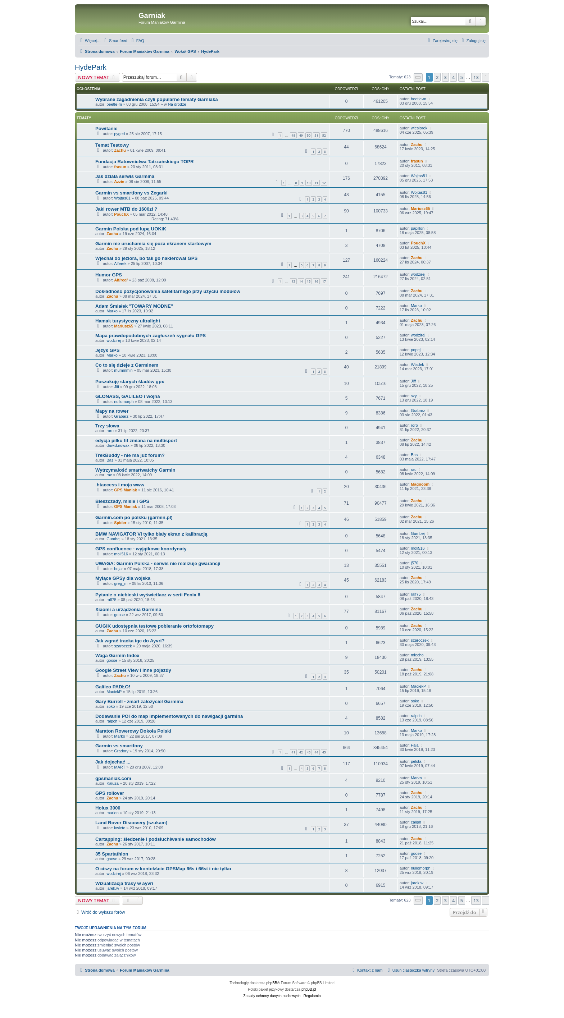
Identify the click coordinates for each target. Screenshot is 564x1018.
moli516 (121, 554)
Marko (112, 311)
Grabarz (121, 416)
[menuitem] (115, 40)
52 (324, 135)
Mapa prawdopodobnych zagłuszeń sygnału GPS (150, 335)
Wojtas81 (419, 176)
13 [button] (476, 77)
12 (324, 182)
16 (316, 281)
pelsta (416, 761)
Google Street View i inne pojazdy (133, 670)
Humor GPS (108, 275)
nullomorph (123, 401)
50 (308, 135)
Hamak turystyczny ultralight (127, 321)
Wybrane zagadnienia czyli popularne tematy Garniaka (156, 99)
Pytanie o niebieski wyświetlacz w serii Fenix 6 (147, 594)
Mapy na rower (111, 411)
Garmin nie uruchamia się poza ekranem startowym (153, 243)
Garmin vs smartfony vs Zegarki (131, 193)
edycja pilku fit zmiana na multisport (136, 440)
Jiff (116, 387)
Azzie (119, 181)
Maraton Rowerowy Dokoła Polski (133, 731)
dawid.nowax (117, 445)
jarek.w (112, 888)
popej (415, 350)
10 (308, 182)
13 (293, 281)
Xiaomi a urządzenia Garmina (128, 609)
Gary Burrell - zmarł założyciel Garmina (139, 701)
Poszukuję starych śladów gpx (129, 381)
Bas (109, 460)
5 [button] (461, 77)
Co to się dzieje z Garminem (126, 365)
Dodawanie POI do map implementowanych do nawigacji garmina (169, 716)
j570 (414, 563)
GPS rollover (109, 793)
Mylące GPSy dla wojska (122, 578)
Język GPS (107, 350)
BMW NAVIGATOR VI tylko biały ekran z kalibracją (151, 534)
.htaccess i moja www (119, 484)
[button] (418, 77)
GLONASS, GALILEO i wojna (127, 396)
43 (308, 752)
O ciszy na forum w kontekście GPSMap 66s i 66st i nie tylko (163, 868)
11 (316, 182)
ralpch (111, 721)
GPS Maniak (125, 490)
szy (414, 396)
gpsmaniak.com (113, 778)
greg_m (120, 583)
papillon (417, 228)
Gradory (121, 751)
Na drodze (177, 104)
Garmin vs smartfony (119, 745)
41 (293, 752)
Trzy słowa (107, 425)
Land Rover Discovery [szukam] (131, 822)
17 (324, 281)
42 (301, 752)
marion (112, 813)
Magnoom (420, 484)
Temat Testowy (112, 145)
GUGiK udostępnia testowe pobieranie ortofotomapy (154, 626)
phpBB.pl (308, 989)
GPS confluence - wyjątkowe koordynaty (141, 548)
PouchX (121, 214)
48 (293, 135)
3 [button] (445, 77)
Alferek (120, 263)
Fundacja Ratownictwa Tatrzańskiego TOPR (144, 161)
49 (301, 135)
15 (308, 281)
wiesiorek (419, 128)
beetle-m (114, 104)
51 (316, 135)
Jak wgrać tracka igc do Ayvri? (130, 640)
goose (119, 615)
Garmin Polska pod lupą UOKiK (130, 228)
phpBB (272, 983)
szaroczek (123, 646)
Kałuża (112, 783)
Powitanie (106, 128)
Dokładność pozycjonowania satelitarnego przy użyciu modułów (167, 291)
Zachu (120, 150)
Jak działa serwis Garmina (124, 176)
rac (109, 475)
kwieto (119, 828)
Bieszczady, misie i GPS (122, 501)
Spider (120, 523)
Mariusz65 (420, 208)
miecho (417, 655)
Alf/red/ (121, 280)
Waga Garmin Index (117, 655)
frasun (120, 167)
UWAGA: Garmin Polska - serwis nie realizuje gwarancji (157, 563)
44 (316, 752)
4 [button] (453, 77)
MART (119, 767)
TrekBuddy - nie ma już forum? (130, 455)
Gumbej (113, 539)
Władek (417, 364)
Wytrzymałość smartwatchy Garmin (135, 470)
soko (110, 706)
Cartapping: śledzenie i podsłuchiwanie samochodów (155, 839)
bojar (118, 569)
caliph (416, 822)
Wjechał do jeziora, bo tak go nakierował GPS (146, 258)
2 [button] (437, 77)
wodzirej (418, 274)
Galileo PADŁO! (112, 686)
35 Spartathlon (111, 854)
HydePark (90, 67)
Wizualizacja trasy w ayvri (124, 883)
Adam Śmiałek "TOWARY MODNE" (134, 306)
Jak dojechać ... (113, 762)
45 (324, 752)
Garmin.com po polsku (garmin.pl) (134, 517)
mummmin (123, 370)
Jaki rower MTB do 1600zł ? (126, 209)
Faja (414, 745)
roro (110, 430)
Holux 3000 (107, 808)
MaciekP (114, 691)
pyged (119, 134)
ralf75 (111, 599)
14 (301, 281)
